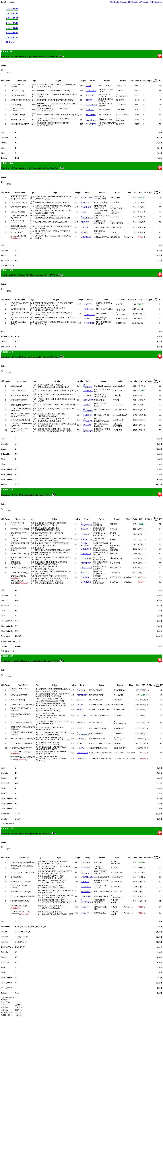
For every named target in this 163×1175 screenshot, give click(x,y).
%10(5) (141, 217)
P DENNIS (85, 222)
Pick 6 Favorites (156, 2)
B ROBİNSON (91, 105)
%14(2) (140, 877)
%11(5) (143, 700)
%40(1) (140, 304)
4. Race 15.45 (12, 23)
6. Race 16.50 (12, 32)
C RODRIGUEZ (86, 524)
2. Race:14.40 (7, 163)
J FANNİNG (91, 115)
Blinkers (14, 86)
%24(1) (141, 391)
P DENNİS (90, 95)
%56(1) (141, 862)
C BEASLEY (86, 237)
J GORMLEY (88, 430)
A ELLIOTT (81, 715)
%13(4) (141, 202)
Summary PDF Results (129, 2)
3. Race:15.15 (7, 270)
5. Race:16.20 (7, 489)
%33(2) (140, 323)
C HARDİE (81, 739)
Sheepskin (15, 110)
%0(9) (140, 237)
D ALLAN (87, 425)
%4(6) (140, 901)
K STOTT (90, 110)
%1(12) (143, 739)
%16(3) (143, 690)
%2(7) (140, 882)
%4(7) (140, 212)
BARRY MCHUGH (85, 544)
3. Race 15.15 (12, 18)
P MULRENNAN (87, 217)
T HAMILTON (86, 540)
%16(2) (140, 529)
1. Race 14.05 (12, 8)
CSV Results (144, 2)
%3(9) (140, 410)
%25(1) (141, 197)
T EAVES (84, 232)
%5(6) (140, 395)
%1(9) (140, 887)
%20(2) (140, 405)
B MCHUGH (91, 91)
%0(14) (143, 758)
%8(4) (140, 558)
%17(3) (141, 207)
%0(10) (140, 907)
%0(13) (140, 582)
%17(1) (143, 695)
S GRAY (80, 709)
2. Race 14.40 (12, 13)
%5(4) (139, 314)
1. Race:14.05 (7, 51)
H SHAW (84, 227)
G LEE (88, 86)
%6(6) (140, 227)
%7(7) (142, 733)
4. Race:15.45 (7, 352)
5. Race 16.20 (12, 28)
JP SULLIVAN (88, 420)
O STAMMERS (87, 877)
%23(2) (141, 222)
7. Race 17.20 (12, 37)
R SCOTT (84, 572)
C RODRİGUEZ (91, 119)
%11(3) (140, 872)
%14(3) (140, 386)
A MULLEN (85, 202)
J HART (89, 100)
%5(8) (140, 430)
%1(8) (140, 232)
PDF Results (114, 2)
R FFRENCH (86, 887)
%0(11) (140, 913)
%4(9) (142, 715)
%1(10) (140, 415)
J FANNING (88, 391)
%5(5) (140, 554)
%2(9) (140, 563)
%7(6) (142, 722)
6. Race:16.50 (7, 656)
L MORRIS (85, 862)
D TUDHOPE (89, 323)
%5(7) (140, 425)
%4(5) (139, 318)
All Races (10, 42)
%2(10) (140, 549)
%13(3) (140, 572)
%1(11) (140, 568)
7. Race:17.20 (7, 828)
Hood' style (22, 228)
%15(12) (141, 577)
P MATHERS (91, 124)
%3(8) (140, 534)
